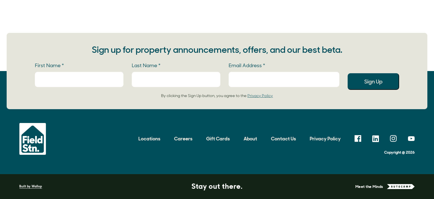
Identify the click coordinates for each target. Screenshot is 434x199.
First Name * (49, 65)
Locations (131, 15)
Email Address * (247, 65)
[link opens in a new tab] (358, 138)
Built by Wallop (30, 186)
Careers (183, 138)
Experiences (171, 15)
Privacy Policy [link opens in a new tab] (260, 95)
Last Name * (146, 65)
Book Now (405, 15)
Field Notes (237, 15)
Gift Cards (218, 138)
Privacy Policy (325, 138)
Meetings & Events (283, 15)
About (323, 15)
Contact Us (283, 138)
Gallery (205, 15)
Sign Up (373, 81)
